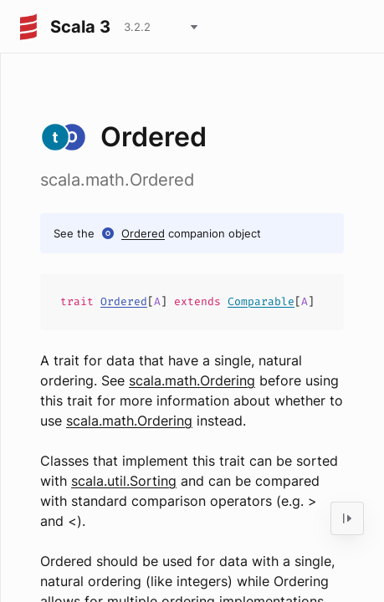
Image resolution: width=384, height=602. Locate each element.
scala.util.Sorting (124, 480)
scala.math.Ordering (192, 380)
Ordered (143, 233)
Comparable (261, 301)
